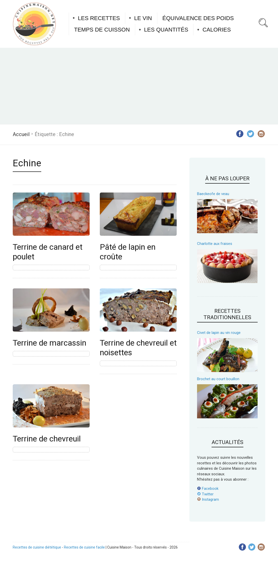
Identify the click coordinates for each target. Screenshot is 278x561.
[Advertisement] (139, 86)
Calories (216, 29)
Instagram (208, 499)
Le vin (143, 18)
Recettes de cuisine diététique (37, 547)
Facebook (207, 488)
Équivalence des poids (198, 18)
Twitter (205, 494)
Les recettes (99, 18)
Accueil (21, 134)
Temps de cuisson (102, 29)
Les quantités (166, 29)
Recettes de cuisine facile (84, 547)
